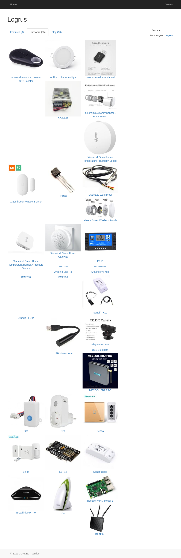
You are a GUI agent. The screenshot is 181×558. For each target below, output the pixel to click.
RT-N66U (100, 534)
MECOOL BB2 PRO (100, 390)
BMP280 (26, 277)
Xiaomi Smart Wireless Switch (100, 220)
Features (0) (17, 32)
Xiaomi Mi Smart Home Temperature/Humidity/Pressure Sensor (26, 265)
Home (13, 4)
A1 (63, 512)
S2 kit (26, 471)
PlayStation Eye (100, 344)
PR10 (100, 261)
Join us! (169, 4)
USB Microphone (63, 353)
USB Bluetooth (100, 349)
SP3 (63, 431)
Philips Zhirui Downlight (63, 77)
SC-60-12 (63, 118)
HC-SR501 (100, 266)
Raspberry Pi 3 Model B (100, 500)
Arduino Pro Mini (100, 271)
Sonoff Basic (100, 471)
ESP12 (63, 471)
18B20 (63, 196)
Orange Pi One (26, 318)
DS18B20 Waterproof (100, 194)
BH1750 (63, 266)
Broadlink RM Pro (26, 512)
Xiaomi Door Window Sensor (26, 201)
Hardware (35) (37, 32)
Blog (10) (57, 32)
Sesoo (100, 431)
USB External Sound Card (100, 77)
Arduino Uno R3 (63, 271)
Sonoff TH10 (100, 312)
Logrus (169, 35)
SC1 (26, 431)
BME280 (63, 277)
